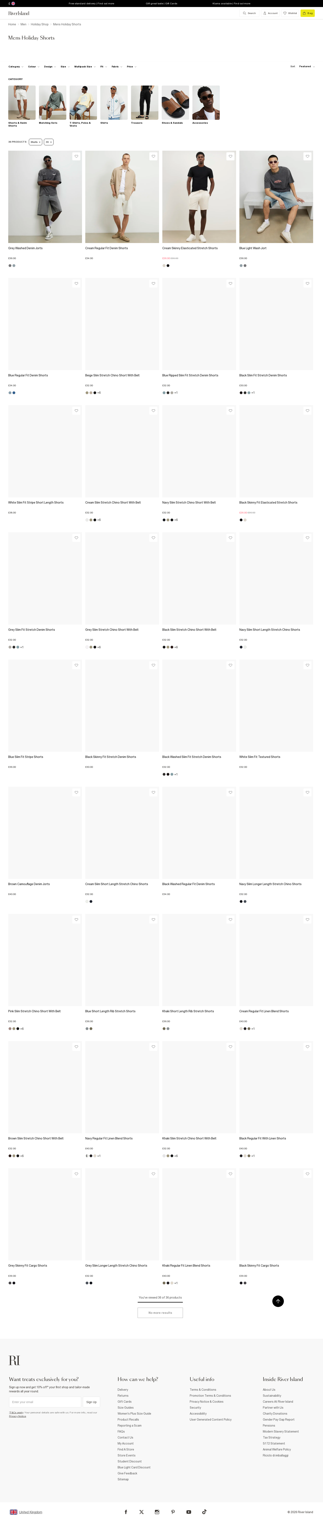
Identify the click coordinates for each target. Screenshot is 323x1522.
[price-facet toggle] (132, 66)
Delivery (123, 1389)
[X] (141, 1512)
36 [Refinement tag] (48, 142)
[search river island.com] (249, 13)
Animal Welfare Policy (277, 1449)
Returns (123, 1395)
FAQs (121, 1431)
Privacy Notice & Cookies (207, 1401)
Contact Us (125, 1437)
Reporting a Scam (130, 1425)
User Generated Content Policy (211, 1419)
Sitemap (123, 1479)
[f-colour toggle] (33, 66)
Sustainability (272, 1395)
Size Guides (126, 1407)
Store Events (127, 1455)
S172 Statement (274, 1443)
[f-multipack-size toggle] (85, 66)
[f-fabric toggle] (117, 66)
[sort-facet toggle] (301, 66)
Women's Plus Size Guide (134, 1413)
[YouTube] (189, 1512)
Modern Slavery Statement (281, 1431)
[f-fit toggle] (103, 66)
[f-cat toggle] (16, 66)
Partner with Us (273, 1407)
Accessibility (198, 1413)
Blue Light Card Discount (134, 1467)
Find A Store (126, 1449)
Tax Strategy (271, 1437)
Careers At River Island (278, 1401)
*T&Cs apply (16, 1412)
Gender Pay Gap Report (279, 1419)
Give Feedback (127, 1473)
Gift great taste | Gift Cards (161, 3)
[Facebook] (126, 1512)
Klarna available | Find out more (231, 3)
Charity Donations (275, 1413)
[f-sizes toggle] (65, 66)
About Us (269, 1389)
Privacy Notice (17, 1416)
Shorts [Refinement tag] (35, 142)
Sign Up (91, 1402)
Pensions (269, 1425)
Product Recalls (128, 1419)
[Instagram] (157, 1512)
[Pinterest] (173, 1512)
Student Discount (130, 1461)
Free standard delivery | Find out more (91, 3)
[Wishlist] (76, 156)
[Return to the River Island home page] (21, 13)
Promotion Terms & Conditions (210, 1395)
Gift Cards (125, 1401)
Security (195, 1407)
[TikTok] (204, 1511)
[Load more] (160, 1313)
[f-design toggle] (50, 66)
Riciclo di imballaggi (275, 1455)
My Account (126, 1443)
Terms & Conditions (203, 1389)
